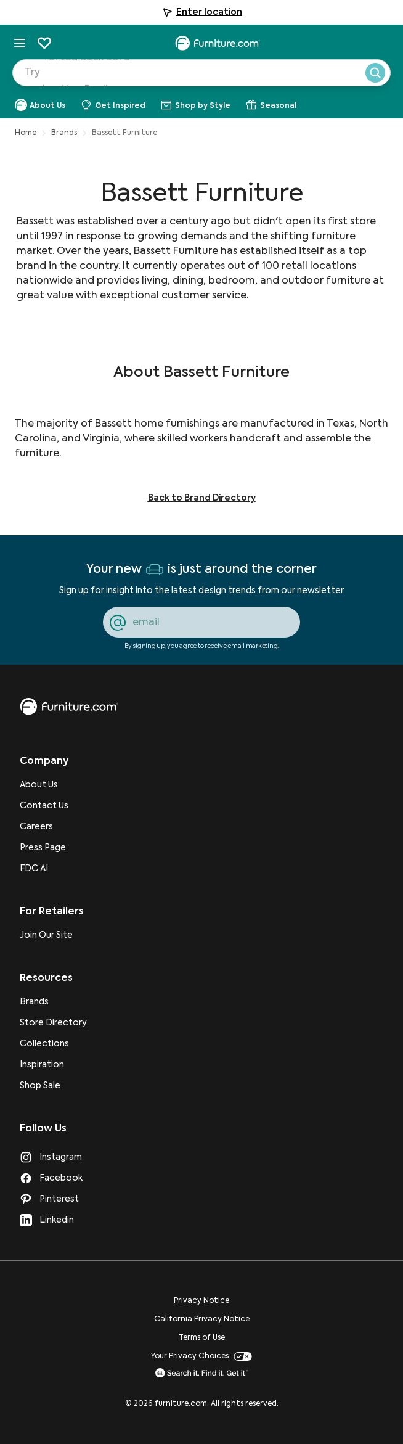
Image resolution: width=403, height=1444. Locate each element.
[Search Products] (213, 76)
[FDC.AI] (53, 869)
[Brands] (53, 1002)
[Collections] (53, 1044)
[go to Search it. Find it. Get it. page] (201, 1372)
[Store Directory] (53, 1023)
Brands (64, 133)
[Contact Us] (53, 806)
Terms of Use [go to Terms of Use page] (202, 1338)
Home (25, 133)
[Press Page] (53, 848)
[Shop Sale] (53, 1086)
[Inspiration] (53, 1065)
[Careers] (53, 827)
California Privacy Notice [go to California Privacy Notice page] (202, 1319)
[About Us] (53, 785)
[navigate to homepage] (217, 43)
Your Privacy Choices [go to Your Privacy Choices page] (201, 1356)
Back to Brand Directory (202, 498)
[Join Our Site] (53, 935)
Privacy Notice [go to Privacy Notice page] (201, 1301)
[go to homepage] (69, 706)
